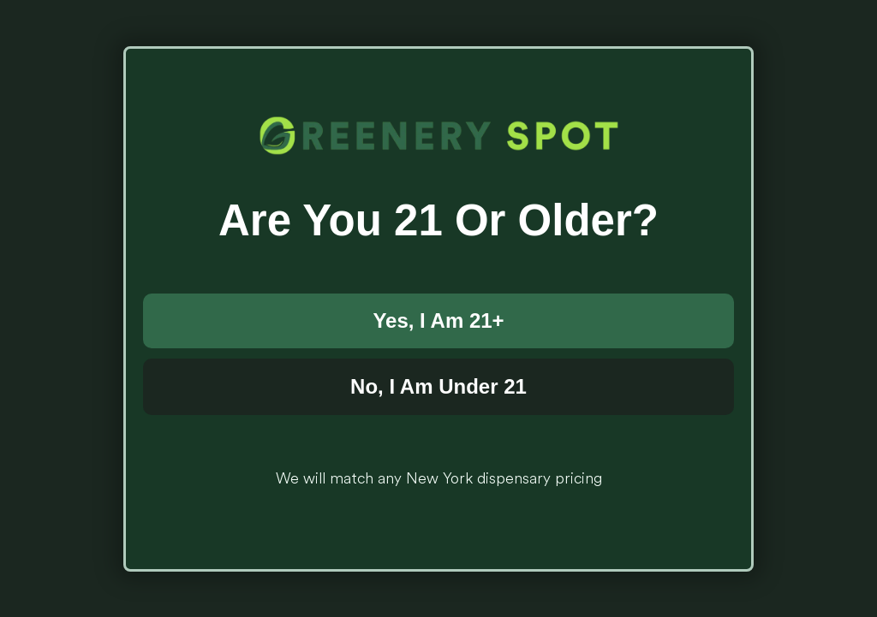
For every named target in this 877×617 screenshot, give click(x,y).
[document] (438, 308)
